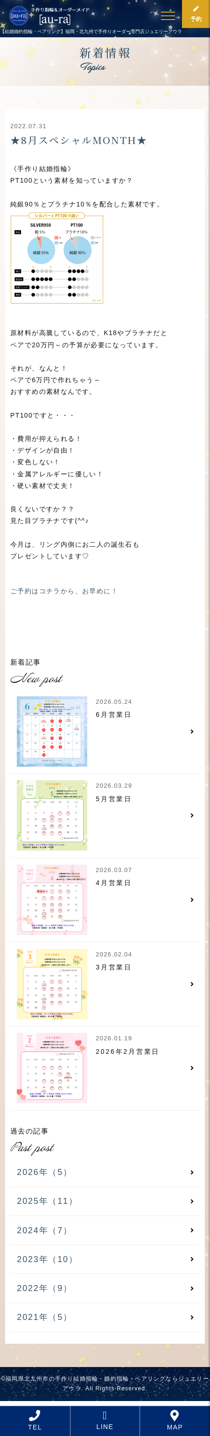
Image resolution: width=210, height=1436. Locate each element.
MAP (175, 1420)
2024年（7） (44, 1230)
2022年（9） (44, 1288)
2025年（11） (47, 1201)
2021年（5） (44, 1317)
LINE (105, 1420)
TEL (35, 1420)
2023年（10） (47, 1259)
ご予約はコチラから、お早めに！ (64, 591)
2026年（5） (44, 1172)
